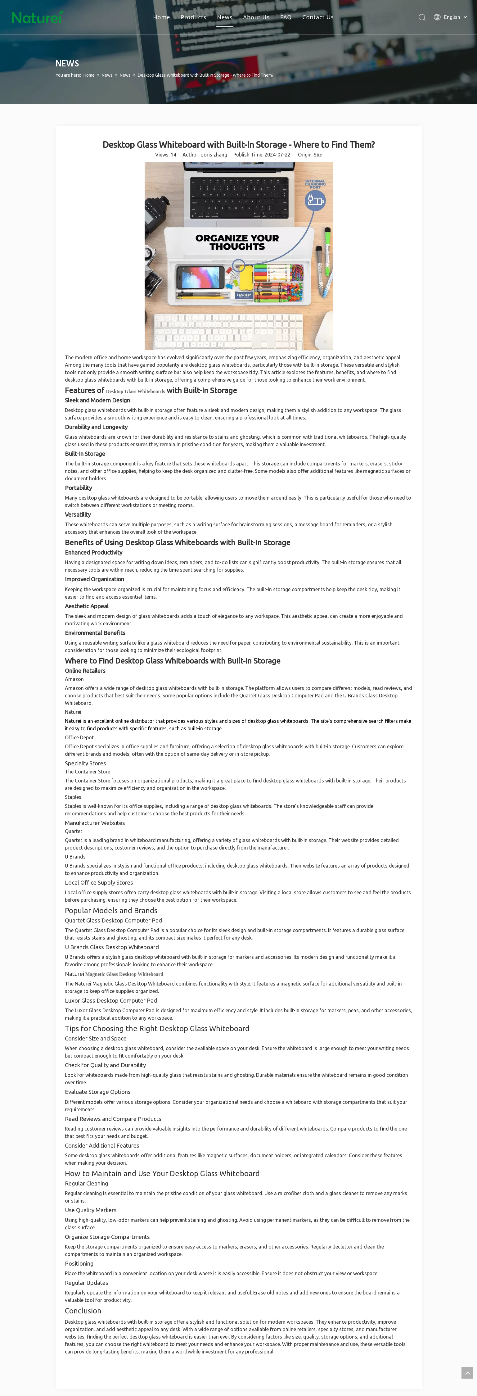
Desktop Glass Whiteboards (135, 391)
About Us (256, 17)
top (467, 1373)
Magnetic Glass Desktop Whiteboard (124, 974)
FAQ (286, 17)
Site (318, 154)
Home (161, 17)
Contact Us (318, 17)
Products (193, 17)
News (224, 17)
